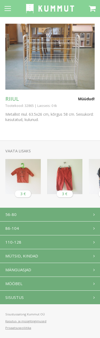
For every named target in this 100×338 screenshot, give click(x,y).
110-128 (13, 242)
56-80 (11, 214)
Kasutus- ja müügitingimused (25, 321)
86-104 (12, 228)
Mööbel (13, 283)
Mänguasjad (18, 269)
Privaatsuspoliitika (18, 328)
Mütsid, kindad (21, 255)
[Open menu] (7, 8)
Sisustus (14, 297)
